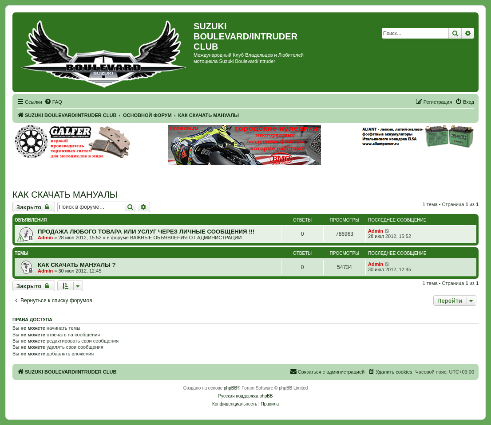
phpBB (230, 388)
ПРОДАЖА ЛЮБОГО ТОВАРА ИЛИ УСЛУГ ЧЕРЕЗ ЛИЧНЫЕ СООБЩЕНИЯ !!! (146, 231)
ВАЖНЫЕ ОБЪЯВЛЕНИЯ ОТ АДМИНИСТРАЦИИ (186, 237)
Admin (45, 237)
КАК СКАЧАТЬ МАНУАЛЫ (65, 194)
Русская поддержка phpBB (245, 396)
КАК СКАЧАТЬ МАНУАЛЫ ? (77, 264)
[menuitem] (53, 102)
